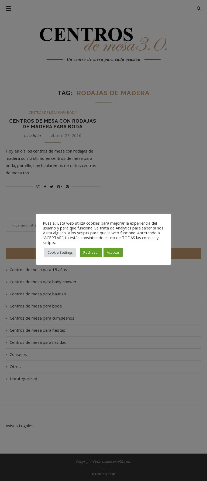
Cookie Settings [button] (60, 252)
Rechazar (91, 252)
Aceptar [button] (113, 252)
